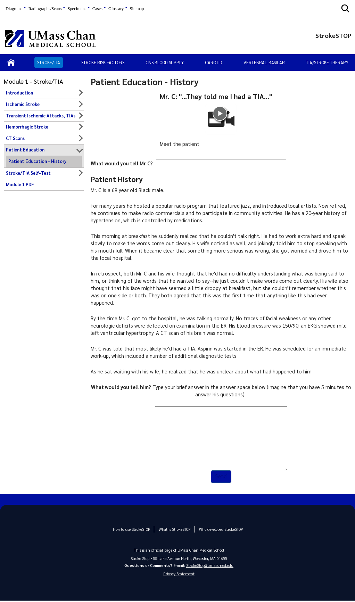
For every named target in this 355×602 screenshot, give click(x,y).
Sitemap (137, 8)
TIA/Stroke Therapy (327, 62)
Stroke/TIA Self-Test (28, 173)
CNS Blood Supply (165, 62)
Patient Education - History (37, 161)
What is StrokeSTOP (173, 529)
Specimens (76, 8)
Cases (97, 8)
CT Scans (15, 138)
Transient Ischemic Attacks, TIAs (40, 115)
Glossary (116, 8)
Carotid (213, 62)
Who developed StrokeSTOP (217, 529)
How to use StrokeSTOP (133, 529)
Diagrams (14, 8)
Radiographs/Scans (45, 8)
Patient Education (25, 149)
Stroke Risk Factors (102, 62)
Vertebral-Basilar (264, 62)
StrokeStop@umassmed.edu (209, 565)
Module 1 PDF (20, 184)
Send (221, 476)
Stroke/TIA (48, 62)
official (157, 550)
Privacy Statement (179, 574)
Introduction (19, 93)
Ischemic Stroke (23, 104)
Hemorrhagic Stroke (27, 127)
